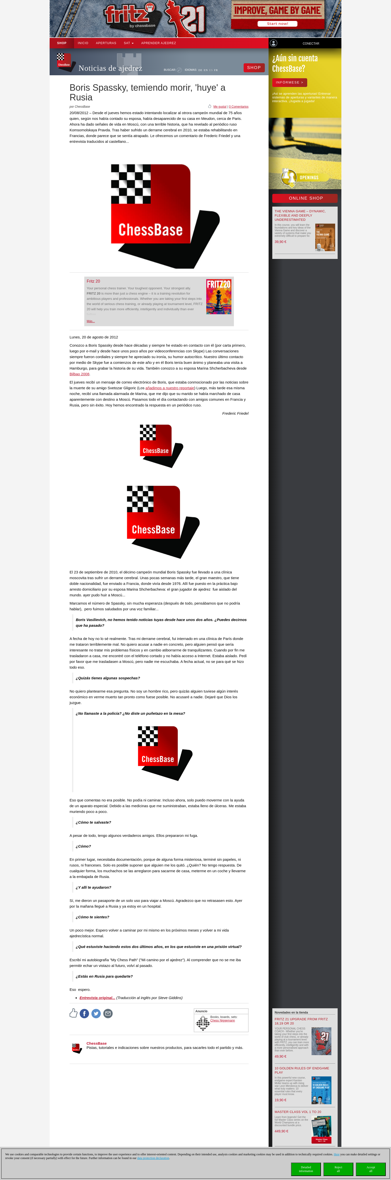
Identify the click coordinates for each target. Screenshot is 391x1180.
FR (216, 70)
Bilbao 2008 (79, 374)
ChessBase (97, 1043)
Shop (62, 43)
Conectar (311, 43)
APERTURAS (106, 43)
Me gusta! (220, 106)
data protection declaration (153, 1158)
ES (211, 70)
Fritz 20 (93, 281)
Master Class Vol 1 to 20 (298, 1112)
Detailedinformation (306, 1169)
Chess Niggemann (222, 1020)
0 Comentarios (238, 106)
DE (200, 70)
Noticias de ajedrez (111, 68)
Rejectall (338, 1169)
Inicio (83, 43)
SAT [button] (129, 43)
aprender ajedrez (158, 43)
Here (336, 1154)
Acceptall (371, 1169)
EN (206, 70)
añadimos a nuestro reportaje (169, 388)
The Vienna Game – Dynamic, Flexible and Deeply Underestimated (300, 215)
